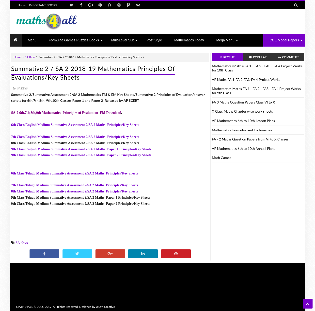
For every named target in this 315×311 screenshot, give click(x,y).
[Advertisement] (209, 22)
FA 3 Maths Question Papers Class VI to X (243, 102)
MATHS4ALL (24, 307)
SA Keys (30, 57)
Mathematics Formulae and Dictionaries (242, 130)
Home (22, 5)
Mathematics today (189, 40)
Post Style (154, 40)
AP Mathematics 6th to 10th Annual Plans (243, 148)
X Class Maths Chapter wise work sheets (242, 111)
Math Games (221, 158)
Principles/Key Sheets (121, 191)
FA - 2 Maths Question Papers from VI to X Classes (250, 139)
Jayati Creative (105, 307)
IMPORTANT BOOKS (43, 5)
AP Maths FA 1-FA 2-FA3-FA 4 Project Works (246, 79)
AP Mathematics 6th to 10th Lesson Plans (243, 121)
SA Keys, (22, 88)
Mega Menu (225, 40)
